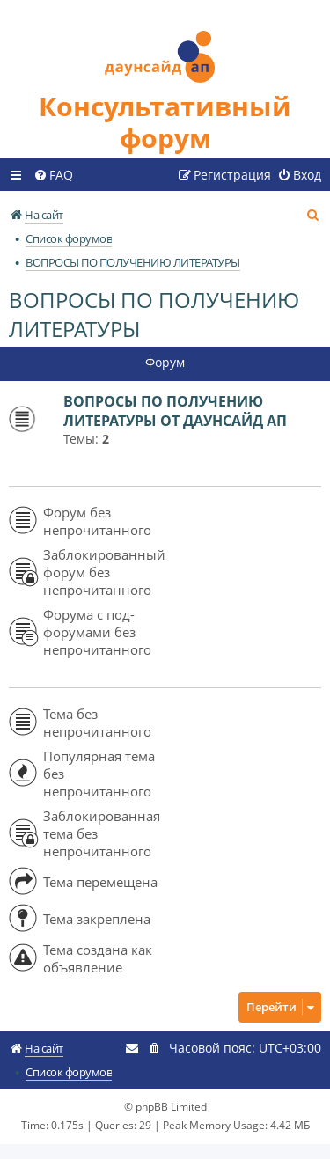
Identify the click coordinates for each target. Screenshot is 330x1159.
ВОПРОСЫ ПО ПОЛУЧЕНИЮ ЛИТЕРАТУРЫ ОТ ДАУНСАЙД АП (175, 411)
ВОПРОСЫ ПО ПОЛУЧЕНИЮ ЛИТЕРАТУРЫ (154, 314)
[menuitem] (53, 175)
